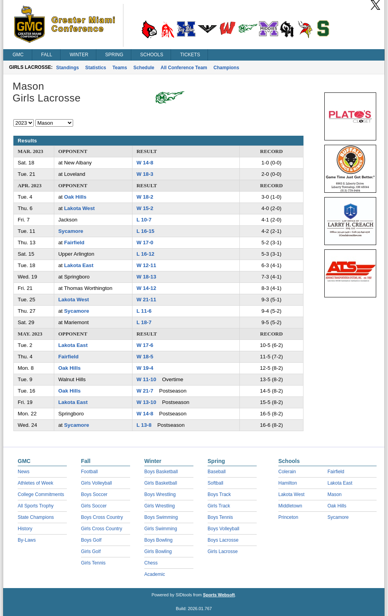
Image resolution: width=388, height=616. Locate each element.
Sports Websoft (219, 594)
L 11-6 (143, 311)
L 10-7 (143, 220)
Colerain (287, 471)
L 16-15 (145, 231)
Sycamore (70, 231)
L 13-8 (143, 425)
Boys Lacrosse (223, 540)
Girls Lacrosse (223, 551)
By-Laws (27, 540)
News (23, 471)
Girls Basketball (160, 483)
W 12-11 (146, 265)
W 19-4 (144, 368)
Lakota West (79, 208)
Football (89, 471)
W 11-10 (146, 379)
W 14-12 (146, 288)
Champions (226, 67)
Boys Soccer (94, 494)
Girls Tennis (93, 563)
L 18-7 (143, 322)
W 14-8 (144, 163)
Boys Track (219, 494)
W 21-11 (146, 299)
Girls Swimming (160, 528)
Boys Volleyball (223, 528)
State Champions (36, 517)
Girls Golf (91, 551)
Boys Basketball (161, 471)
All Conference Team (184, 67)
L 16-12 (145, 254)
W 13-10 (146, 402)
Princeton (288, 517)
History (25, 528)
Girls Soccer (94, 506)
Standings (67, 67)
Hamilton (287, 483)
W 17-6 (144, 345)
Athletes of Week (35, 483)
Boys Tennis (220, 517)
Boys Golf (91, 540)
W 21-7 (144, 391)
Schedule (143, 67)
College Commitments (41, 494)
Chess (151, 563)
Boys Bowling (158, 540)
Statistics (95, 67)
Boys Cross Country (102, 517)
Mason (334, 494)
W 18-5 (144, 357)
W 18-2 (144, 197)
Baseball (217, 471)
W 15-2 (144, 208)
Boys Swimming (161, 517)
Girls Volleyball (96, 483)
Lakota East (79, 265)
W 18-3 (144, 174)
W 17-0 (144, 242)
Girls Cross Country (101, 528)
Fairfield (74, 242)
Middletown (290, 506)
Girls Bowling (158, 551)
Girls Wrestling (159, 506)
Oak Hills (75, 197)
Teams (119, 67)
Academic (154, 574)
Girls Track (219, 506)
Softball (215, 483)
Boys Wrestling (160, 494)
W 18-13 (146, 277)
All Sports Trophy (35, 506)
